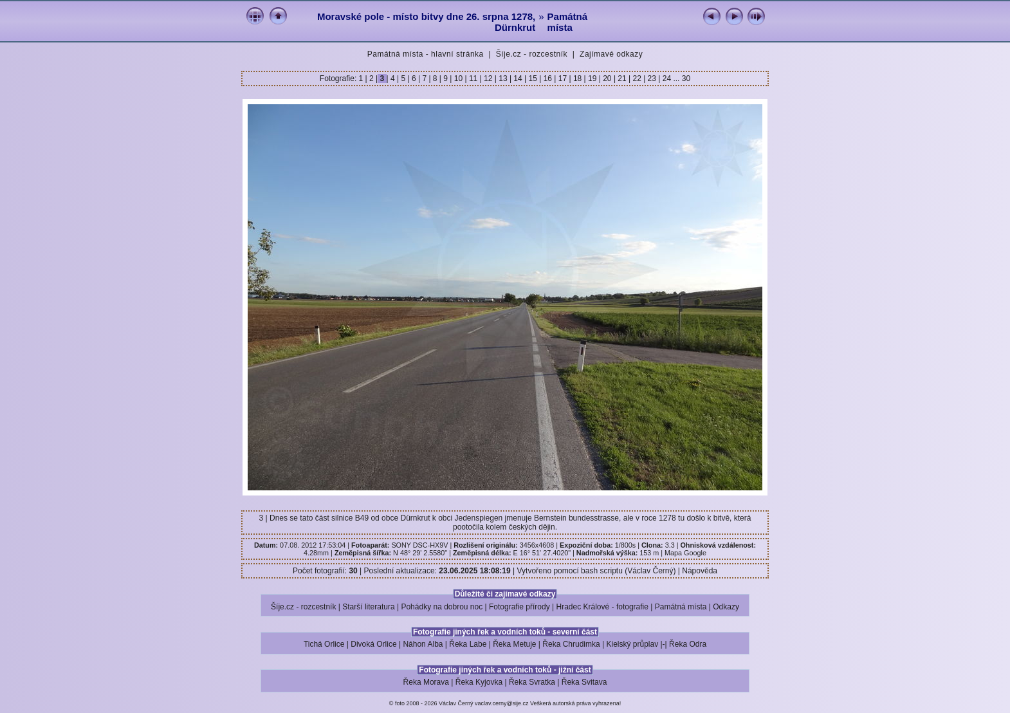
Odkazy (726, 606)
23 (651, 78)
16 (547, 78)
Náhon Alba (423, 644)
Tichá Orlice (324, 644)
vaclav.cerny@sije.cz (502, 703)
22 (636, 78)
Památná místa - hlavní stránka (425, 54)
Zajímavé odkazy (611, 54)
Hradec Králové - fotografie (602, 606)
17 (562, 78)
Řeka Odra (687, 644)
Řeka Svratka (532, 682)
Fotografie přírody (519, 606)
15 (532, 78)
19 (592, 78)
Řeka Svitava (584, 682)
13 (503, 78)
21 (622, 78)
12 (488, 78)
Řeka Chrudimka (571, 644)
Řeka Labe (467, 644)
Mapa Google (685, 553)
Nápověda (699, 570)
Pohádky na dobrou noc (441, 606)
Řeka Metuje (514, 644)
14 (517, 78)
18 (577, 78)
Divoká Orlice (373, 644)
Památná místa (567, 22)
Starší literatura (368, 606)
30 (686, 78)
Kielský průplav (632, 644)
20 (607, 78)
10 (458, 78)
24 (666, 78)
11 (473, 78)
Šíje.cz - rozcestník (531, 54)
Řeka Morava (426, 682)
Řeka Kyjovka (478, 682)
